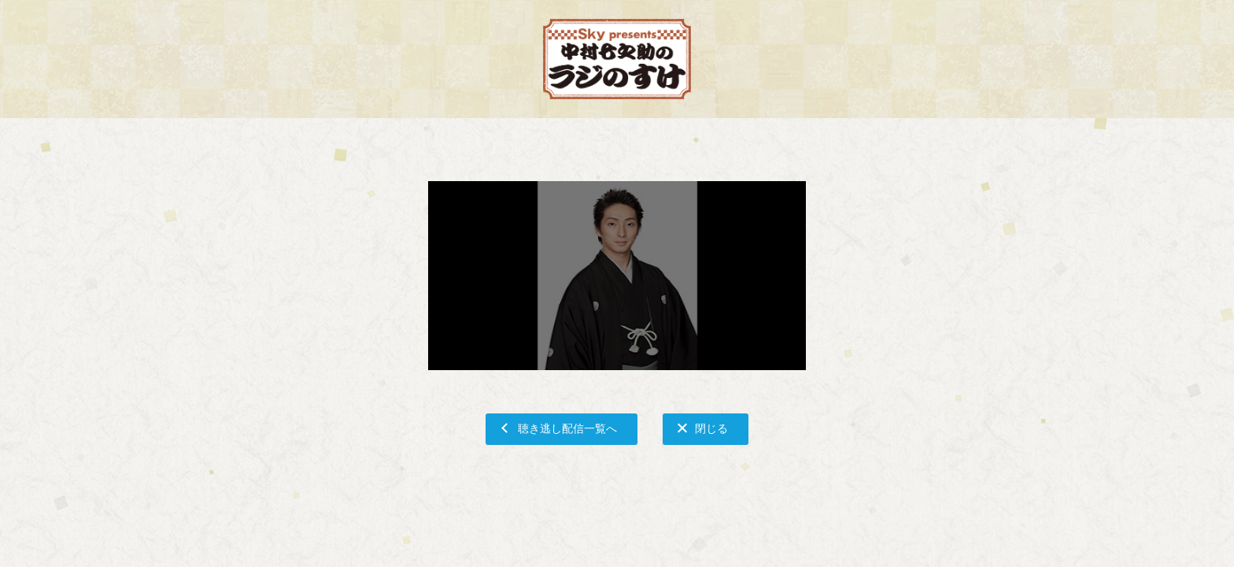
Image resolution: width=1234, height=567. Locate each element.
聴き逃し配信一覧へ (567, 428)
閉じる (711, 428)
